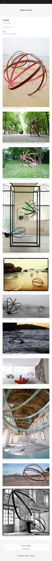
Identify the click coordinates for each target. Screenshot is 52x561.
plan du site (26, 549)
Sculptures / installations (9, 34)
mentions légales (26, 545)
